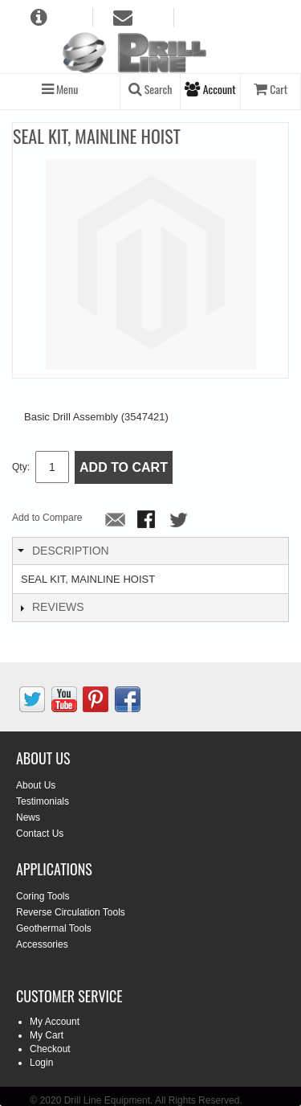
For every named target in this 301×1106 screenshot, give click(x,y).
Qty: (21, 467)
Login (41, 1062)
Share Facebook (147, 520)
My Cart (46, 1035)
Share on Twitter (179, 520)
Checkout (50, 1049)
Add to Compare (47, 517)
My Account (54, 1021)
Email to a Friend (115, 520)
